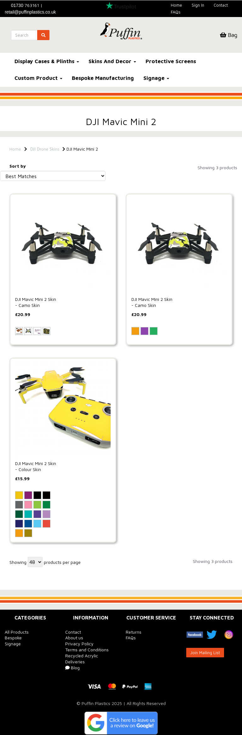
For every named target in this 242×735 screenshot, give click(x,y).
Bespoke (13, 637)
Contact (221, 5)
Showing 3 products (217, 167)
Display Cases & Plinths (46, 61)
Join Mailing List (205, 652)
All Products (17, 632)
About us (74, 637)
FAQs (176, 12)
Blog (72, 667)
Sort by (17, 166)
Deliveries (75, 661)
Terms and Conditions (87, 649)
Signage (156, 78)
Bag (228, 35)
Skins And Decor (112, 61)
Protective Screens (171, 61)
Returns (133, 632)
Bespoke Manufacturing (103, 78)
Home (176, 5)
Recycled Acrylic (81, 655)
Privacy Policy (79, 643)
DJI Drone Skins (44, 149)
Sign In (198, 5)
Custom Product (38, 78)
